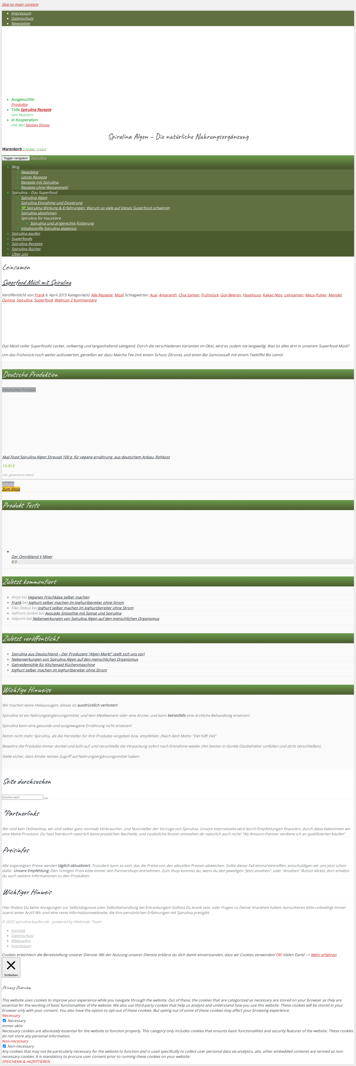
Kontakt (18, 930)
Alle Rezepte (101, 295)
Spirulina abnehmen (39, 213)
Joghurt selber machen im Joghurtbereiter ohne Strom (76, 602)
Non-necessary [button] (15, 1041)
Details (8, 484)
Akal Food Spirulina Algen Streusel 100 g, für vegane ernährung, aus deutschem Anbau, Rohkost (86, 457)
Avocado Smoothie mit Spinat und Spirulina (83, 613)
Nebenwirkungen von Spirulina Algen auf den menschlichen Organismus (96, 618)
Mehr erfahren (323, 954)
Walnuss (61, 300)
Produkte (19, 104)
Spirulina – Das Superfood (34, 192)
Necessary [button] (11, 1015)
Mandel (334, 295)
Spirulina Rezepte (35, 109)
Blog (15, 166)
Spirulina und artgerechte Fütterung (62, 223)
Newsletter (20, 23)
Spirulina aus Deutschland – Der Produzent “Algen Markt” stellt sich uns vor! (78, 654)
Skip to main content (20, 4)
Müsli (119, 295)
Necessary (16, 1020)
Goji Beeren (230, 295)
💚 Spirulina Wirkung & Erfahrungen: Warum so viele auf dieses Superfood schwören (95, 207)
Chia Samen (188, 295)
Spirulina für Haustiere (41, 218)
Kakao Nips (272, 295)
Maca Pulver (315, 295)
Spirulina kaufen (26, 233)
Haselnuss (252, 295)
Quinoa (8, 300)
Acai (153, 295)
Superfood (43, 300)
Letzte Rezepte (34, 177)
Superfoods (22, 238)
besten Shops (38, 125)
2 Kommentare (83, 300)
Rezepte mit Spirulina (39, 182)
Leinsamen (293, 295)
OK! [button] (279, 954)
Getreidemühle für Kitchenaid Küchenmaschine (53, 664)
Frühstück (209, 295)
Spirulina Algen (34, 197)
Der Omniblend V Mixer (31, 556)
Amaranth (167, 295)
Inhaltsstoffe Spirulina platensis (48, 228)
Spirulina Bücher (26, 248)
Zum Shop (11, 489)
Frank (39, 295)
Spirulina (38, 157)
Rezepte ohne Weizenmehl (44, 187)
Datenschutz (22, 18)
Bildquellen (21, 940)
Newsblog (29, 172)
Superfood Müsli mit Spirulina (36, 282)
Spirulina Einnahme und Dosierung (51, 202)
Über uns (20, 254)
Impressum (21, 13)
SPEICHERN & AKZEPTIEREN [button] (26, 1061)
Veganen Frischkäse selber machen (58, 597)
